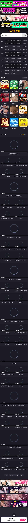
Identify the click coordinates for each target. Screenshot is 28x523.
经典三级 (13, 55)
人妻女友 (19, 64)
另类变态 (25, 55)
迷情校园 (7, 67)
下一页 (16, 475)
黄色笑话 (19, 67)
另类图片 (25, 61)
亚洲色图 (13, 58)
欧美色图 (19, 58)
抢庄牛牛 (25, 43)
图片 (2, 59)
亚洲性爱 (7, 52)
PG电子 (7, 40)
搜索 (25, 35)
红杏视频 (7, 73)
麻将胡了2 (7, 43)
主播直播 (19, 49)
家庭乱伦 (13, 64)
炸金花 (12, 43)
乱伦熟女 (19, 55)
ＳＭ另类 (25, 49)
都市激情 (7, 64)
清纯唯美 (13, 61)
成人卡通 (19, 52)
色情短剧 (13, 73)
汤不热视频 (25, 70)
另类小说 (13, 67)
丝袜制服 (13, 49)
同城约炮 (7, 70)
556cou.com (14, 31)
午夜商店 (13, 70)
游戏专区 (25, 40)
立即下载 (23, 519)
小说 (2, 65)
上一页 (11, 475)
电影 (2, 53)
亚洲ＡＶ (7, 46)
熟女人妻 (7, 49)
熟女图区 (19, 61)
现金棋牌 (19, 43)
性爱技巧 (25, 67)
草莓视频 (19, 70)
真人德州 (13, 40)
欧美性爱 (25, 52)
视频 (2, 47)
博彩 (2, 41)
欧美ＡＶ (19, 46)
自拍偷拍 (13, 46)
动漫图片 (25, 58)
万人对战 (19, 40)
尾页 (22, 475)
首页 (6, 475)
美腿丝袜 (7, 61)
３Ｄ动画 (25, 46)
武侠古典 (25, 64)
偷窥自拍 (7, 58)
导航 (2, 71)
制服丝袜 (7, 55)
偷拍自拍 (13, 52)
